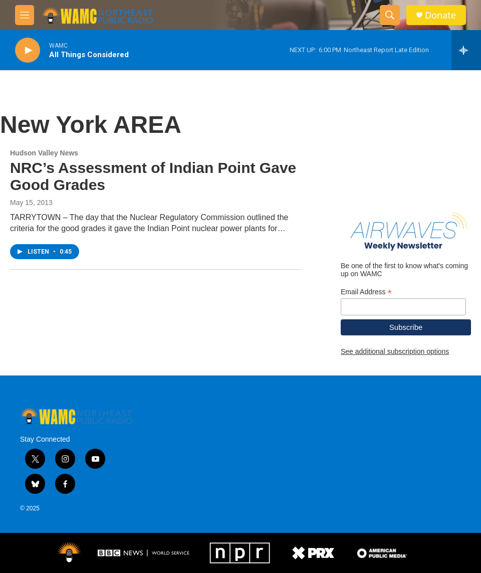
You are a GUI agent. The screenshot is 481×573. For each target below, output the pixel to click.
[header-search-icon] (390, 15)
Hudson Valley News (44, 153)
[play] (28, 50)
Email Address (366, 292)
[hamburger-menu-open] (24, 15)
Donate (440, 15)
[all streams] (466, 50)
